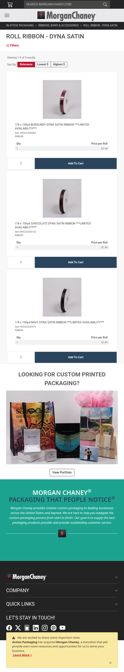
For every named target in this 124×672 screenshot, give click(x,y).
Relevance (26, 64)
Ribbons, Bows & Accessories (58, 25)
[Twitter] (19, 628)
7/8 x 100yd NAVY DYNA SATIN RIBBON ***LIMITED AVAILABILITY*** (59, 322)
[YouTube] (64, 628)
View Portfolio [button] (62, 472)
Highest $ (59, 64)
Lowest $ (42, 64)
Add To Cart (75, 163)
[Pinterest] (55, 628)
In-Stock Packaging (20, 25)
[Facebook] (10, 628)
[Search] (62, 4)
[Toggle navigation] (7, 15)
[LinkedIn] (37, 628)
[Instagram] (46, 628)
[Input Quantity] (21, 163)
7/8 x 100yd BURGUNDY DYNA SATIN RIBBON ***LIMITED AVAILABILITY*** (52, 126)
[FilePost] (28, 628)
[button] (7, 15)
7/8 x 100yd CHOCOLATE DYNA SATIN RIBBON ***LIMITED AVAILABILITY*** (53, 225)
